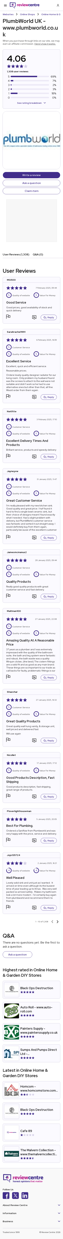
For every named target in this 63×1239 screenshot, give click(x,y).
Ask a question (31, 183)
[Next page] (57, 921)
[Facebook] (6, 1196)
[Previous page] (52, 921)
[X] (15, 1196)
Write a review (31, 175)
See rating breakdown (31, 102)
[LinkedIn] (25, 1196)
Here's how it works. (45, 43)
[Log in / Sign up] (57, 5)
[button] (8, 317)
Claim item (31, 191)
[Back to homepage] (24, 5)
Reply (49, 317)
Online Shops (27, 14)
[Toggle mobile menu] (5, 5)
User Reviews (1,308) (16, 254)
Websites (8, 14)
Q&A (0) (38, 254)
